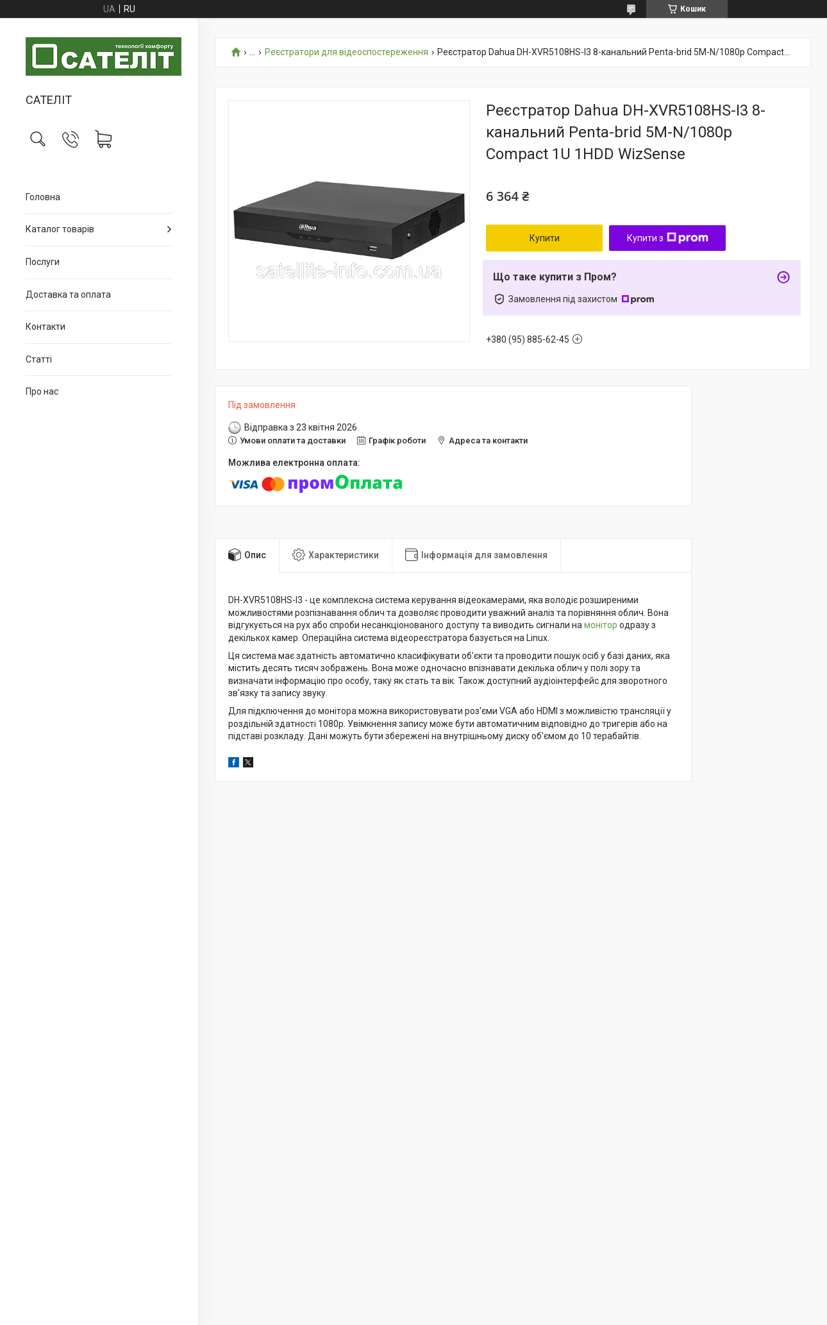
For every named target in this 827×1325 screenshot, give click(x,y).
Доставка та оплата (68, 294)
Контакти (45, 326)
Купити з (667, 238)
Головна (43, 197)
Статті (39, 359)
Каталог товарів (60, 229)
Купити (545, 238)
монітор (600, 625)
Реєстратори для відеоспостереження (346, 52)
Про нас (42, 391)
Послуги (43, 262)
